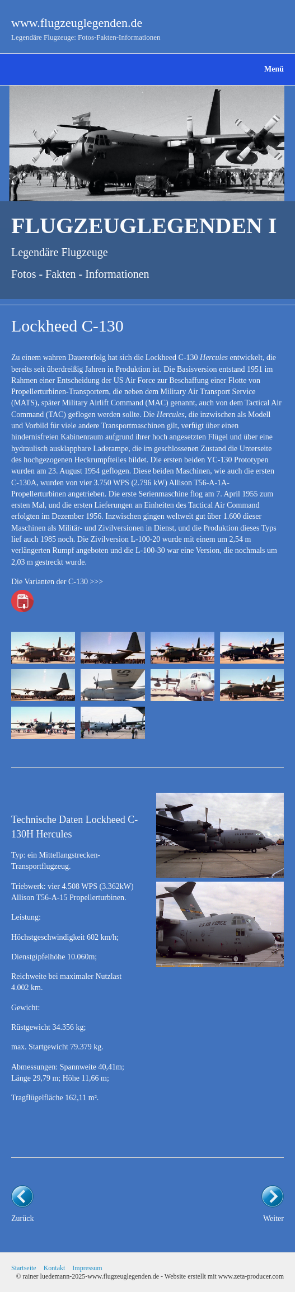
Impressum (87, 1268)
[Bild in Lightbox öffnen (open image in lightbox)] (43, 648)
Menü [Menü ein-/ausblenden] (274, 69)
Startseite (23, 1268)
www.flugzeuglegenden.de (76, 23)
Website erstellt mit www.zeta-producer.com (224, 1276)
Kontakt (54, 1268)
